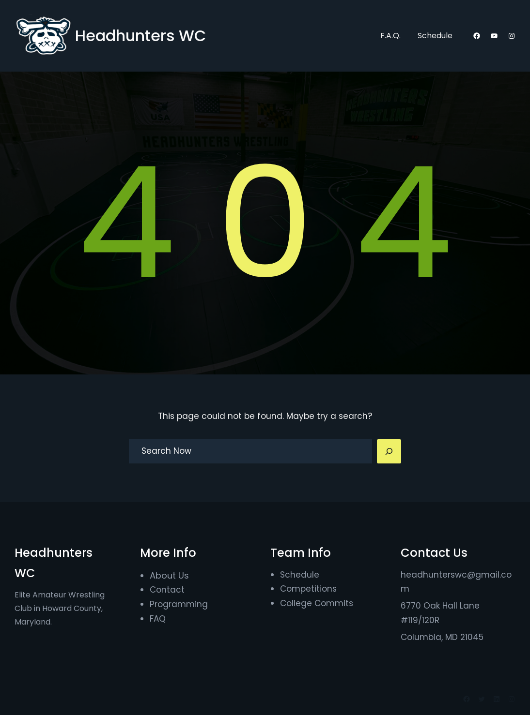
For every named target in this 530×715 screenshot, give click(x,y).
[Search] (389, 451)
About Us (169, 575)
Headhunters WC (140, 35)
